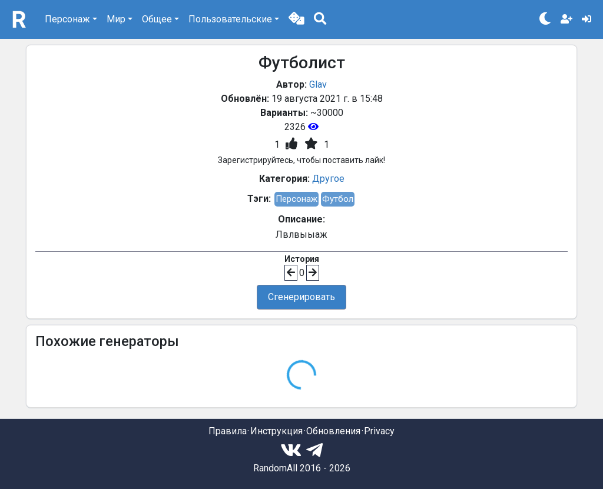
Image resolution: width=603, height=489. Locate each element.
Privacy (379, 431)
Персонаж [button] (67, 19)
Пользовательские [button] (230, 19)
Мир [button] (116, 19)
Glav (318, 84)
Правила (227, 431)
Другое (328, 178)
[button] (296, 19)
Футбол (337, 199)
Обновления (333, 431)
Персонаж (296, 199)
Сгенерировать (301, 296)
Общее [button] (157, 19)
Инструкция (276, 431)
